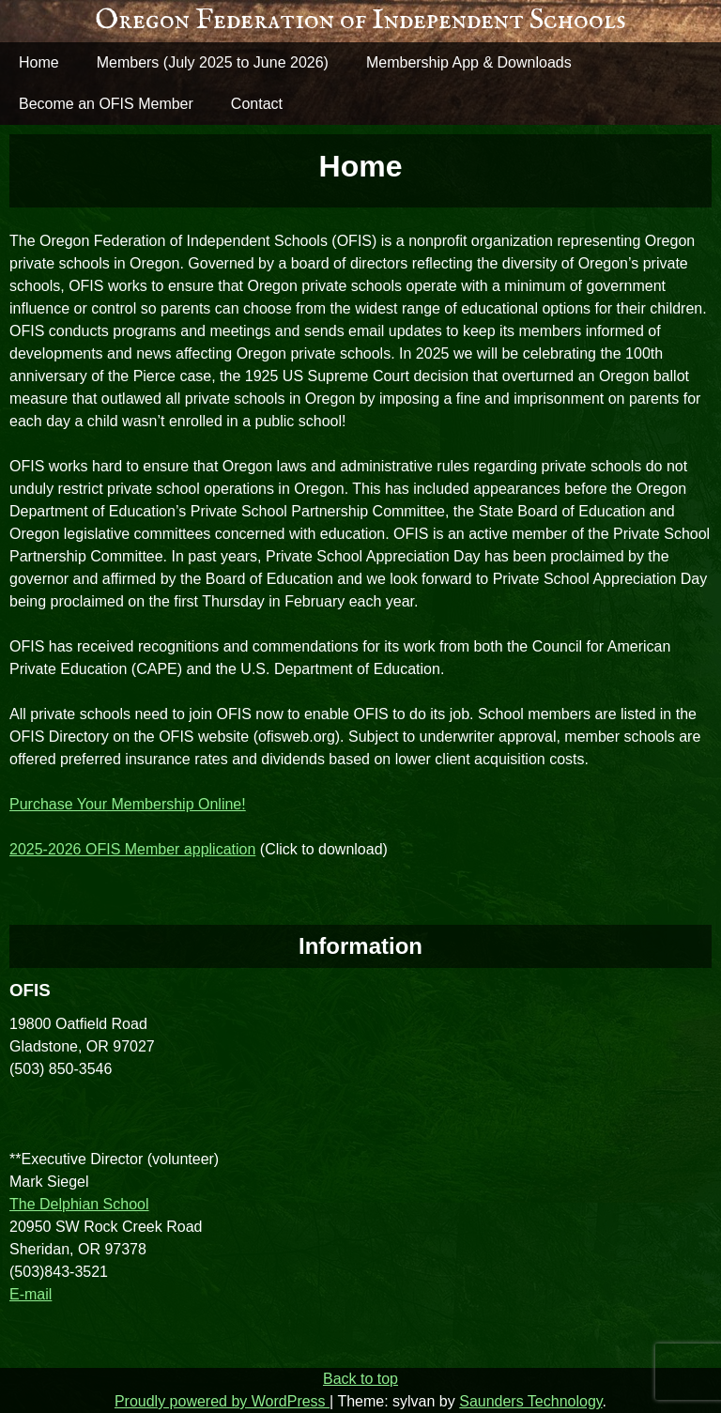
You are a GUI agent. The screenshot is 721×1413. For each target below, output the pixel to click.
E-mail (30, 1294)
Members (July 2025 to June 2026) (213, 62)
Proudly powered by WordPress (222, 1401)
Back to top (360, 1379)
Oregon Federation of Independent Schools (360, 20)
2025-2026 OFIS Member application (132, 849)
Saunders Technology (530, 1401)
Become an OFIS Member (106, 104)
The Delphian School (79, 1204)
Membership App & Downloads (469, 62)
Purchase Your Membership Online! (127, 804)
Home (39, 62)
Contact (257, 104)
